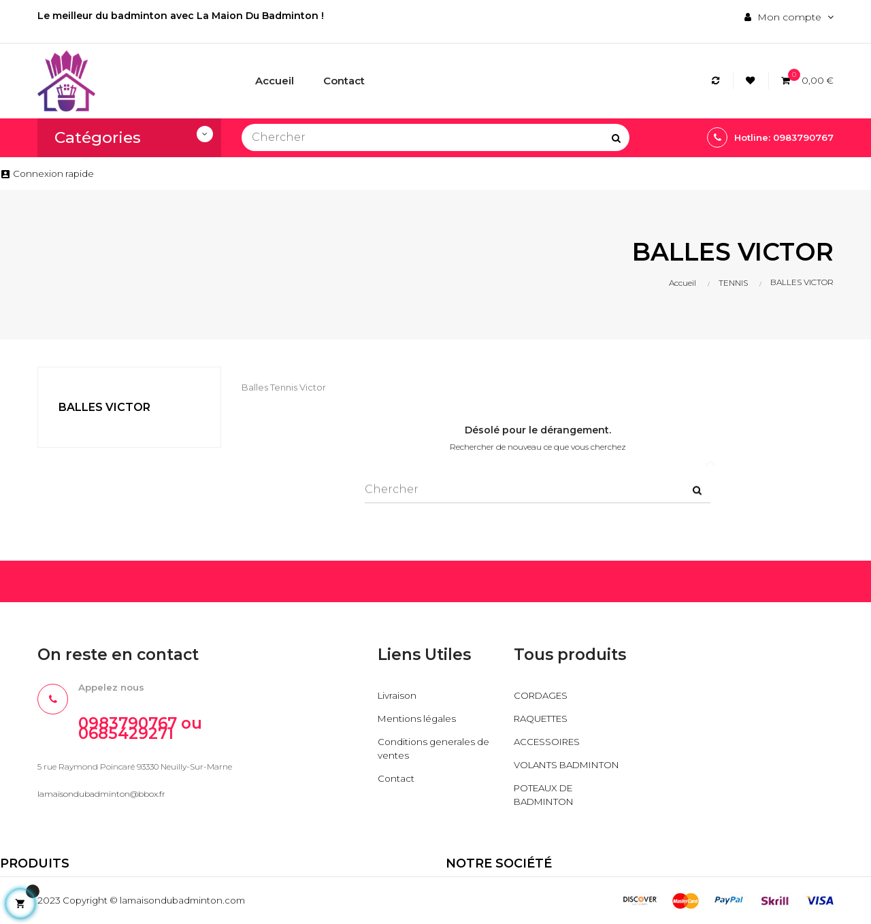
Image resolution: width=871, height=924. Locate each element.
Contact (396, 778)
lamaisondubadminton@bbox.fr (101, 795)
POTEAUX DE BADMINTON (546, 795)
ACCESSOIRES (549, 742)
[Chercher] (435, 137)
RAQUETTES (543, 718)
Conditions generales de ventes (435, 748)
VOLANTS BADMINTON (571, 765)
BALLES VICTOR (104, 407)
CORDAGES (543, 695)
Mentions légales (418, 718)
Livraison (398, 695)
